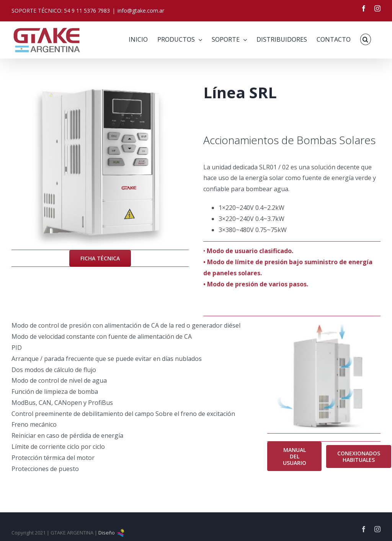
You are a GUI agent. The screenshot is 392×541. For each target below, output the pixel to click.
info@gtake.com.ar (141, 10)
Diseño (111, 532)
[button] (365, 39)
